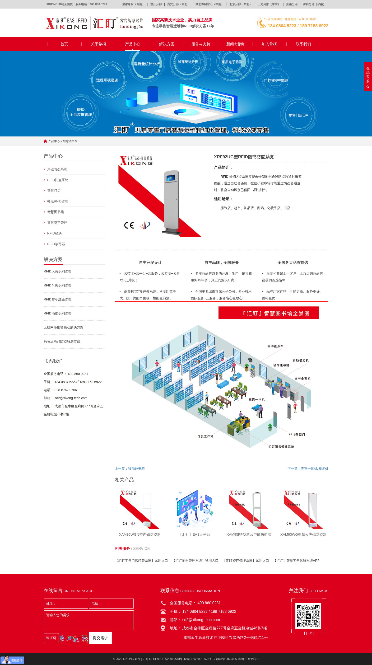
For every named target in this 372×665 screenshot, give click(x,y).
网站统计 (253, 659)
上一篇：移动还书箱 (130, 468)
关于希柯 (98, 44)
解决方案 (166, 44)
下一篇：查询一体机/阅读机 (308, 468)
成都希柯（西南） (133, 4)
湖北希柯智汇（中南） (209, 4)
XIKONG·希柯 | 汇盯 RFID (139, 659)
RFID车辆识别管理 (57, 285)
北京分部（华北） (240, 4)
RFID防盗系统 (57, 180)
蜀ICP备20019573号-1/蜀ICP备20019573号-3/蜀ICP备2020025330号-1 (202, 659)
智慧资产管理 (57, 223)
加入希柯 (269, 44)
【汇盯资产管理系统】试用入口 (246, 561)
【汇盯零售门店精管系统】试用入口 (141, 561)
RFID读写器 (56, 244)
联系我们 (303, 44)
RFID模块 (54, 233)
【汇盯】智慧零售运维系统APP (296, 561)
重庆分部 (156, 4)
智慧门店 (53, 190)
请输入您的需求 (89, 620)
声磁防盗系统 (57, 169)
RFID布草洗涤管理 (57, 299)
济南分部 (292, 4)
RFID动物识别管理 (57, 313)
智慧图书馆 (70, 141)
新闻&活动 (235, 44)
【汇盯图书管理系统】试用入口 (195, 561)
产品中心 (132, 44)
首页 (64, 44)
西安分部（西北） (178, 4)
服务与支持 (200, 44)
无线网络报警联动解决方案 (64, 327)
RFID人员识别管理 (57, 271)
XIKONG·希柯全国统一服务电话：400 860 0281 (76, 4)
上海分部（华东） (269, 4)
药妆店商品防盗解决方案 (62, 341)
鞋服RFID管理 (57, 201)
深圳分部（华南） (314, 4)
